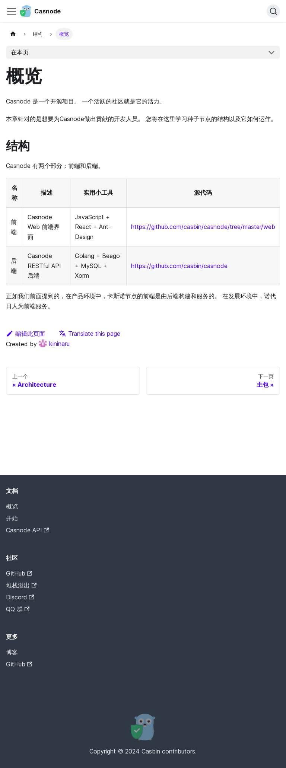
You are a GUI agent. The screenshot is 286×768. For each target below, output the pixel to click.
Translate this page (89, 333)
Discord (20, 597)
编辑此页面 (25, 333)
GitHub (19, 573)
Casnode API (27, 530)
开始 (12, 518)
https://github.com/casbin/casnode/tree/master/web (203, 226)
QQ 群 (17, 609)
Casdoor (37, 675)
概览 (12, 506)
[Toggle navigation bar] (11, 11)
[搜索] (273, 11)
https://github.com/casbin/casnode (179, 266)
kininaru (54, 343)
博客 (12, 652)
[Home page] (13, 34)
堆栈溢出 (21, 585)
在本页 (20, 52)
